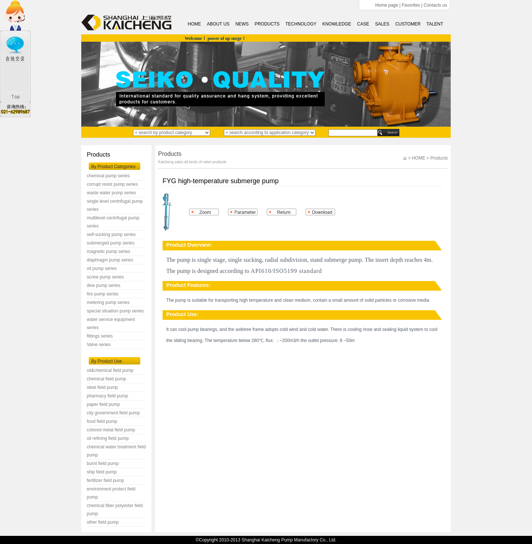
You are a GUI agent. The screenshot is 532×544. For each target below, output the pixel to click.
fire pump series (102, 294)
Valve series (98, 344)
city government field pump (113, 412)
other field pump (103, 522)
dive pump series (103, 285)
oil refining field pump (108, 438)
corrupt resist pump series (112, 184)
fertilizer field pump (105, 480)
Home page (386, 5)
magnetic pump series (108, 251)
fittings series (100, 336)
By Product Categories (113, 166)
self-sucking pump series (111, 234)
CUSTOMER (407, 24)
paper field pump (103, 404)
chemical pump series (108, 175)
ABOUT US (218, 24)
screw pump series (105, 277)
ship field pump (102, 472)
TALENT (434, 24)
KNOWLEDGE (336, 24)
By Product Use (106, 361)
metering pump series (108, 302)
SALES (382, 24)
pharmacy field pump (107, 395)
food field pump (102, 421)
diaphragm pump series (110, 260)
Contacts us (435, 5)
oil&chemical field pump (110, 370)
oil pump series (102, 268)
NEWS (242, 24)
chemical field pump (106, 379)
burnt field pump (103, 463)
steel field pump (102, 387)
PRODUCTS (267, 24)
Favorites (411, 5)
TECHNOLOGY (300, 24)
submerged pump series (110, 243)
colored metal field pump (111, 429)
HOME (194, 24)
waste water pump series (111, 192)
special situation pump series (115, 311)
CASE (363, 24)
